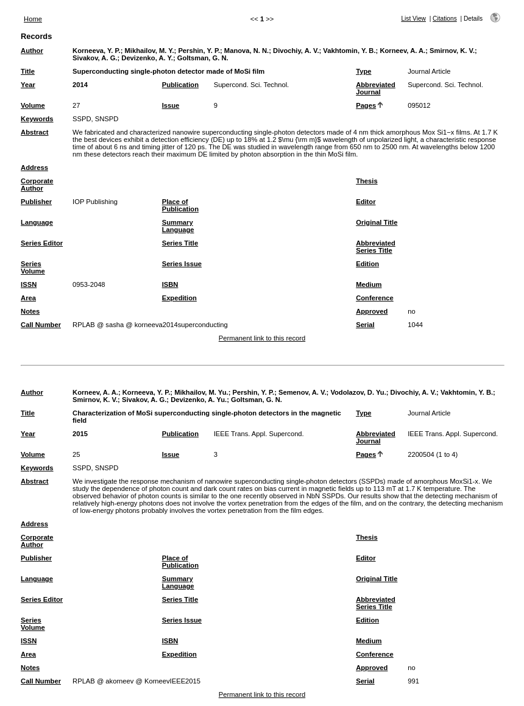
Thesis (366, 181)
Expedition (179, 298)
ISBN (170, 284)
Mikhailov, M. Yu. (201, 392)
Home (33, 19)
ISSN (29, 284)
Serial (365, 324)
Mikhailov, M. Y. (149, 50)
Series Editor (42, 243)
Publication (180, 84)
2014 (80, 84)
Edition (367, 263)
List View (413, 18)
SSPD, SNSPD (95, 118)
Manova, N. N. (246, 50)
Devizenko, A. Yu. (199, 399)
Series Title (180, 243)
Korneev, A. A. (402, 50)
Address (34, 167)
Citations (445, 18)
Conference (375, 298)
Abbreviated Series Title (375, 246)
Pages (366, 105)
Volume (33, 105)
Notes (30, 311)
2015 (80, 433)
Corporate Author (37, 184)
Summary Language (178, 226)
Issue (171, 105)
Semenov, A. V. (302, 392)
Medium (368, 284)
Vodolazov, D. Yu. (358, 392)
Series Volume (33, 267)
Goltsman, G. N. (202, 58)
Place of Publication (180, 205)
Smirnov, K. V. (452, 50)
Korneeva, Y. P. (97, 50)
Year (28, 84)
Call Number (41, 324)
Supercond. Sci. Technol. (251, 84)
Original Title (376, 222)
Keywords (37, 118)
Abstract (34, 132)
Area (28, 298)
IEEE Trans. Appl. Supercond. (259, 433)
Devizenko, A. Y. (147, 58)
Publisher (36, 201)
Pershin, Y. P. (199, 50)
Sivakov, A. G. (95, 58)
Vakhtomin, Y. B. (349, 50)
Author (32, 50)
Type (363, 71)
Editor (365, 201)
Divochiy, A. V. (296, 50)
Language (37, 222)
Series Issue (182, 263)
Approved (372, 311)
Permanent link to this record (262, 338)
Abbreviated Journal (375, 88)
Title (28, 71)
